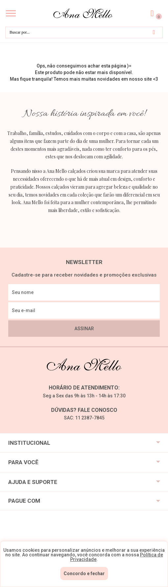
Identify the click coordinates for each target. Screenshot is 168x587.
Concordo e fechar (84, 573)
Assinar (84, 328)
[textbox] (84, 32)
